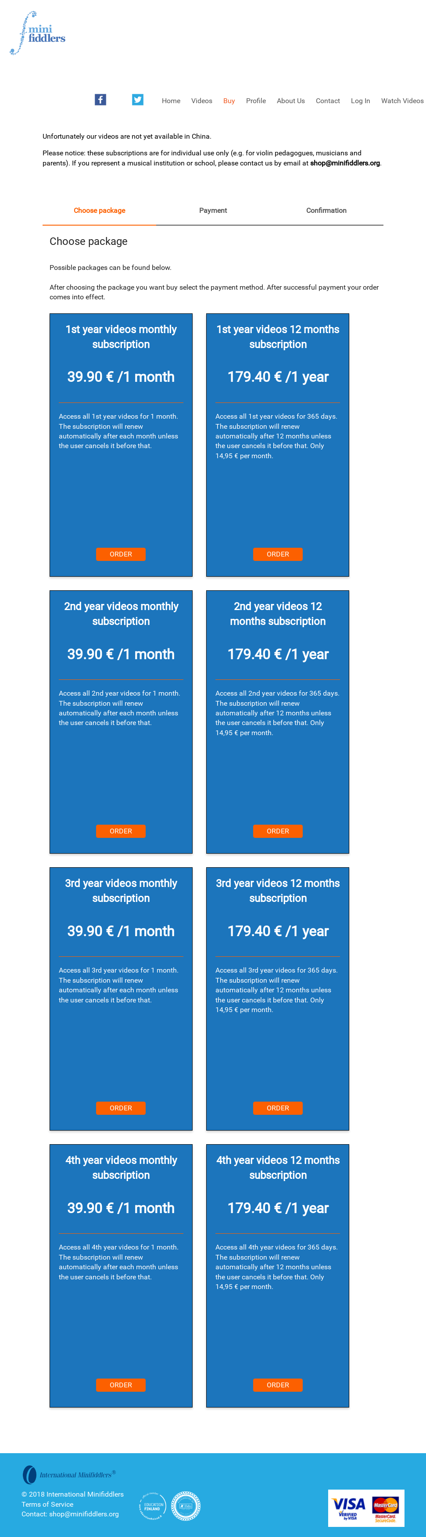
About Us (291, 101)
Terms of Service (47, 1504)
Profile (256, 101)
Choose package (99, 210)
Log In (360, 101)
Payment (213, 210)
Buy (229, 101)
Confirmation (326, 210)
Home (171, 101)
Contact (328, 101)
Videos (201, 101)
